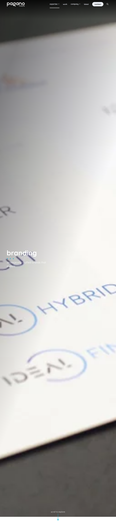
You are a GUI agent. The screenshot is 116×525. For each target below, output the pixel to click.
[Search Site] (107, 4)
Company (74, 4)
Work (65, 4)
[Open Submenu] (58, 4)
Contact (97, 4)
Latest (86, 4)
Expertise (53, 4)
